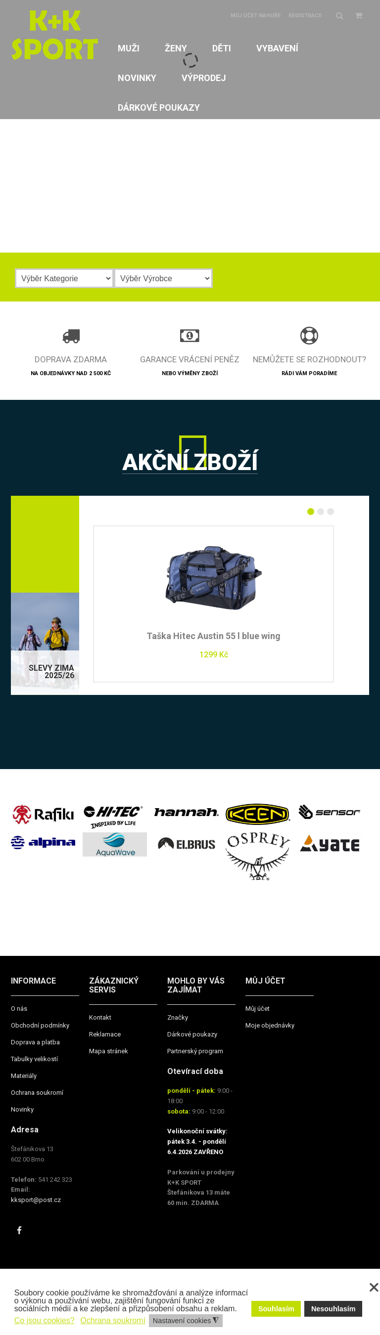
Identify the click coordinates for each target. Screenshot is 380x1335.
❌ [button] (374, 1288)
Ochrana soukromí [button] (112, 1320)
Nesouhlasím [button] (333, 1309)
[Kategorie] (64, 278)
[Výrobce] (163, 278)
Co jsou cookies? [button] (44, 1320)
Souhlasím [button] (276, 1309)
